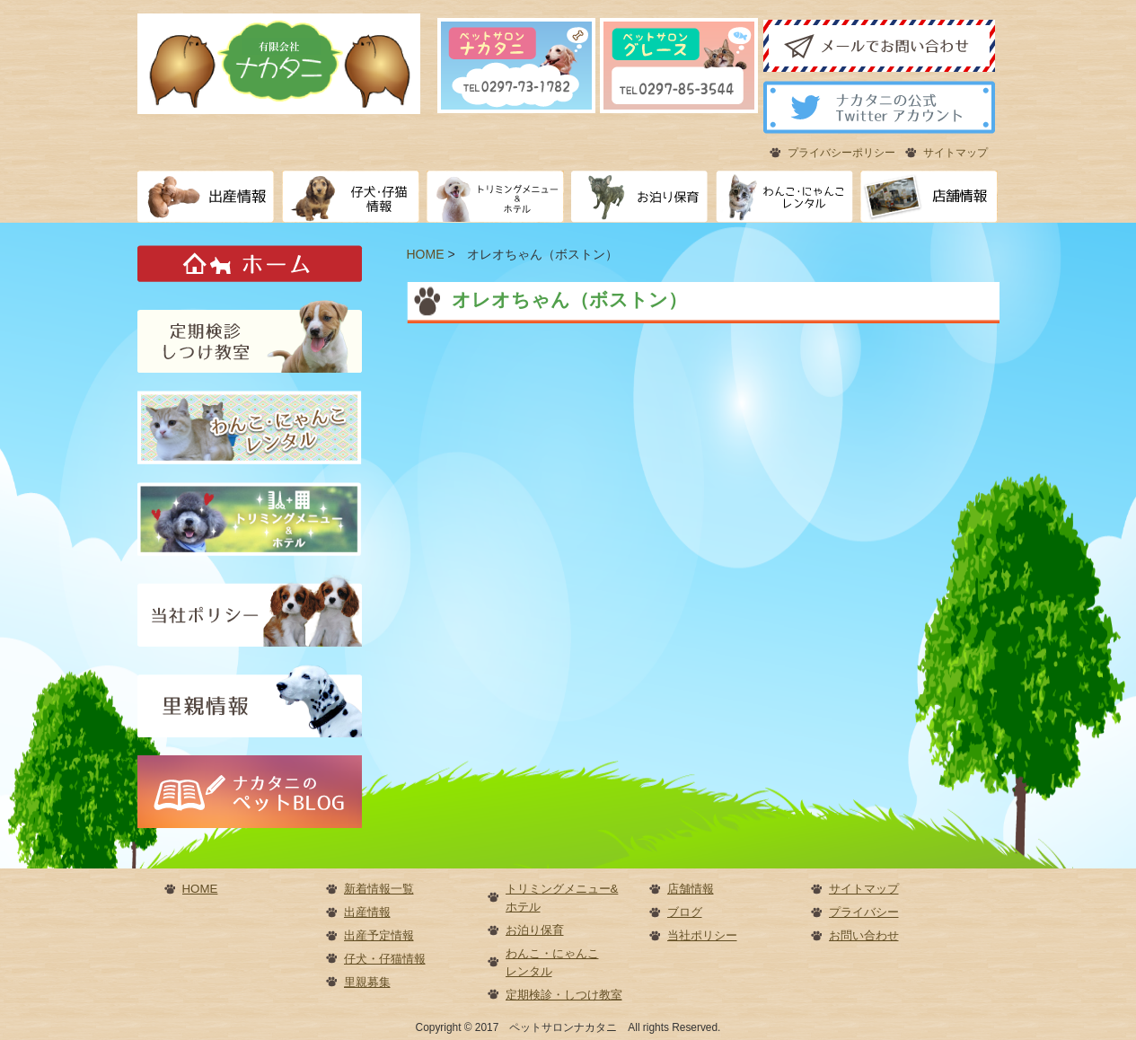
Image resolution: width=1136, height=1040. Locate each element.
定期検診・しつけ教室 (564, 994)
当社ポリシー (702, 935)
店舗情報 (690, 888)
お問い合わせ (864, 935)
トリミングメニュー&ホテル (562, 897)
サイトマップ (955, 152)
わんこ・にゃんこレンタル (552, 962)
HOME (200, 888)
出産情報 (367, 912)
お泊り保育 (535, 930)
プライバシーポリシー (841, 152)
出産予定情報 (379, 935)
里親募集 (367, 982)
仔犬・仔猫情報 (385, 958)
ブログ (684, 912)
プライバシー (864, 912)
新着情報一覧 (379, 888)
